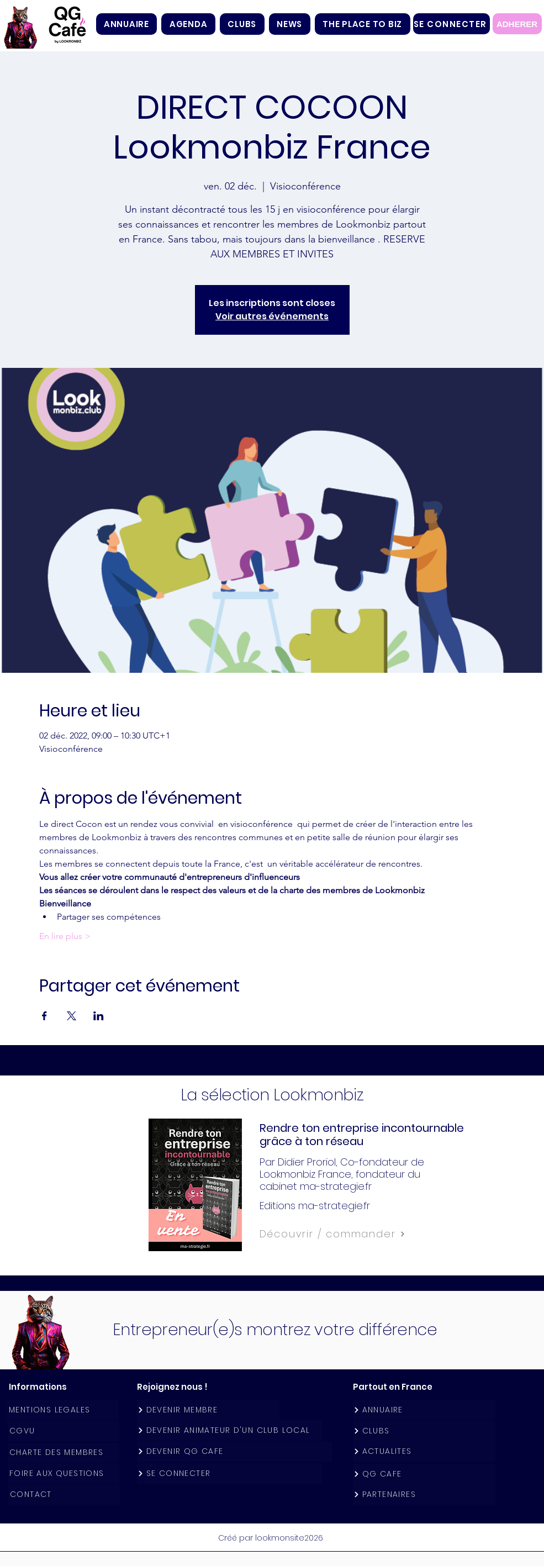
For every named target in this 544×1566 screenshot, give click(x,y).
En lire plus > (65, 936)
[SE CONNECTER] (451, 23)
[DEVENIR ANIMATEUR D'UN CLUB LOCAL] (229, 1430)
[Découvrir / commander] (357, 1234)
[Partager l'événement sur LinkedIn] (98, 1015)
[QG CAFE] (424, 1474)
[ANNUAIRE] (424, 1410)
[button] (242, 24)
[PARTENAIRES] (424, 1494)
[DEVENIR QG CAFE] (234, 1451)
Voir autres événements (272, 316)
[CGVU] (63, 1431)
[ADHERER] (517, 23)
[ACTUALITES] (424, 1451)
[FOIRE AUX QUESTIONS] (63, 1473)
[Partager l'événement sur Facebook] (44, 1015)
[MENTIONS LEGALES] (63, 1410)
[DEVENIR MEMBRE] (208, 1410)
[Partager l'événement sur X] (71, 1015)
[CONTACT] (64, 1494)
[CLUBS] (424, 1431)
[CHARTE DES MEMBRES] (63, 1452)
